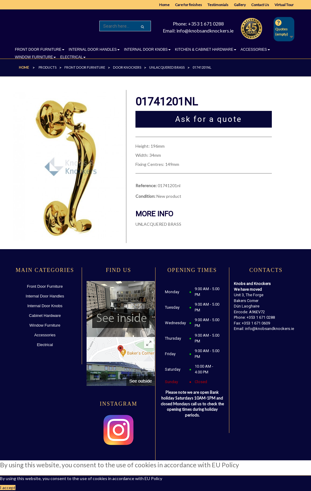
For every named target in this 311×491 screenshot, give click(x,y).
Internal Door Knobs (45, 306)
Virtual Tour (284, 4)
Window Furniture (44, 325)
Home (164, 4)
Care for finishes (188, 4)
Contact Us (260, 4)
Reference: (146, 185)
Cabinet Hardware (45, 315)
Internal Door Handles (45, 296)
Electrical (45, 344)
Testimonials (217, 4)
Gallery (240, 4)
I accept (7, 487)
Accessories (45, 335)
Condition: (145, 196)
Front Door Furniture (45, 286)
